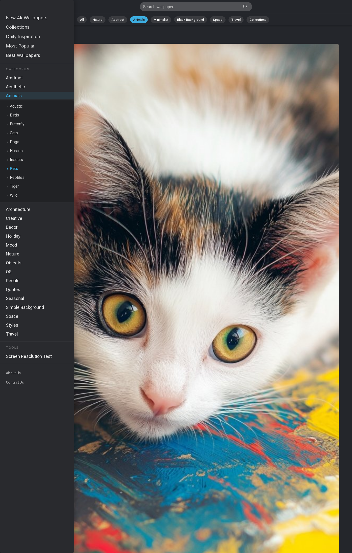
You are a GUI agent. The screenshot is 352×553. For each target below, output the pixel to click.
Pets (37, 39)
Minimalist (161, 20)
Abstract (117, 20)
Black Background (190, 20)
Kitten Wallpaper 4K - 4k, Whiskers (30, 8)
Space (218, 20)
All (82, 20)
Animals (139, 20)
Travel (236, 20)
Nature (98, 20)
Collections (257, 20)
